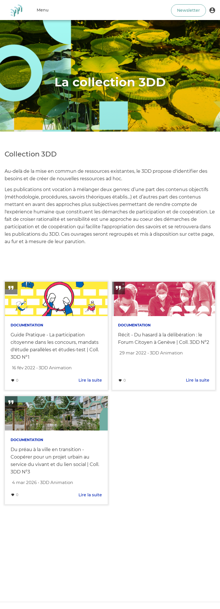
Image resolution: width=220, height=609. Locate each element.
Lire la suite (90, 380)
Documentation (27, 325)
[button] (212, 10)
